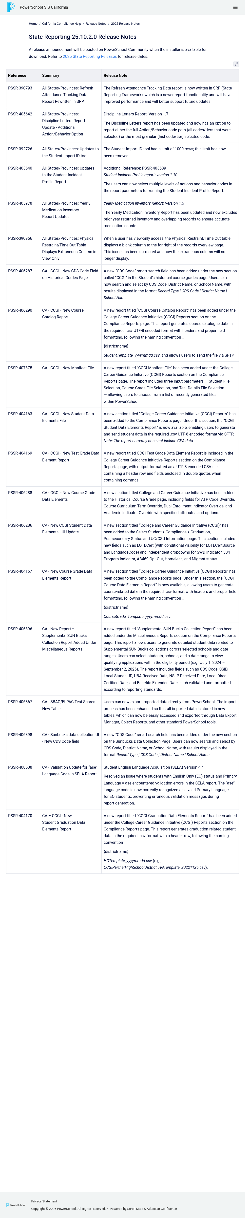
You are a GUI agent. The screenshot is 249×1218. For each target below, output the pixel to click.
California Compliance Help (61, 23)
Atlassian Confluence (162, 1209)
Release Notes (96, 23)
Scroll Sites (135, 1209)
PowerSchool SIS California (44, 7)
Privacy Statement (44, 1201)
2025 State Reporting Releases (90, 56)
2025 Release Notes (125, 23)
